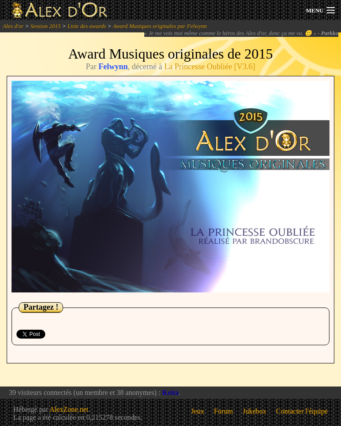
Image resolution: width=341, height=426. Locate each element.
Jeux (197, 411)
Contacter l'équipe (302, 411)
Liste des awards (86, 26)
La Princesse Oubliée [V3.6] (209, 66)
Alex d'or (13, 26)
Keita (170, 392)
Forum (223, 411)
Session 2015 (45, 26)
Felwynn (113, 66)
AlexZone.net (68, 409)
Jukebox (254, 411)
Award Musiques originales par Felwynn (160, 26)
